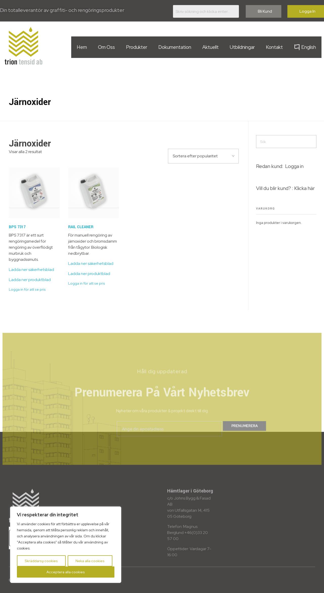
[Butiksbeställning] (203, 156)
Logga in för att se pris (27, 289)
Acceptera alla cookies (65, 572)
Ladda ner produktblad (30, 279)
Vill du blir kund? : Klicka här (285, 188)
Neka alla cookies (90, 561)
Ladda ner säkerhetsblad (31, 269)
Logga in (294, 166)
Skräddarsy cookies (41, 561)
